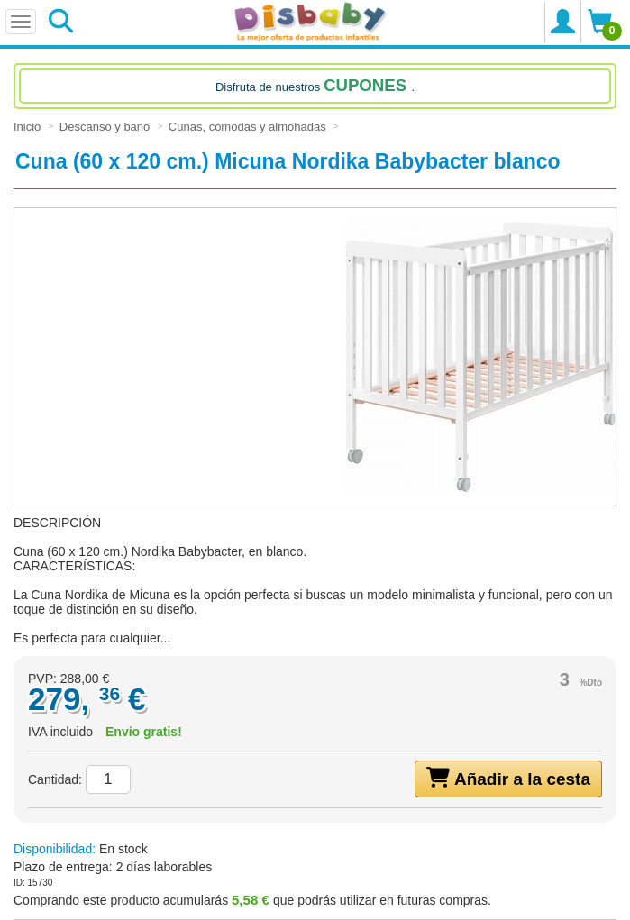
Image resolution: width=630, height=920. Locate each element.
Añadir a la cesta (508, 777)
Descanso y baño (106, 126)
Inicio (29, 126)
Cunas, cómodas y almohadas (249, 126)
